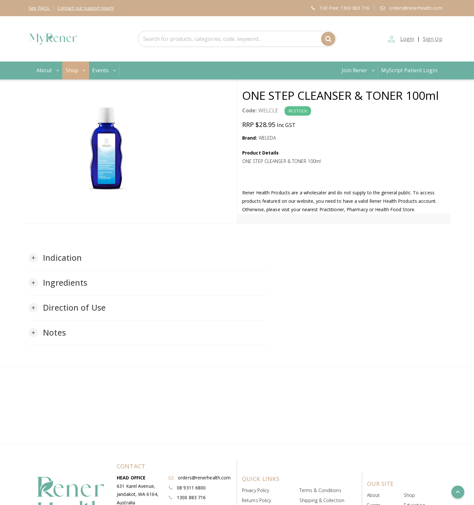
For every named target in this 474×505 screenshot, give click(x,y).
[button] (55, 258)
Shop (76, 70)
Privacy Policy (255, 490)
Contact (85, 8)
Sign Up (432, 38)
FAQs (39, 8)
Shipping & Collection (321, 500)
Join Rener (359, 70)
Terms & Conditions (320, 490)
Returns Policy (256, 500)
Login (407, 38)
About (48, 70)
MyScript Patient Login (409, 70)
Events (104, 70)
